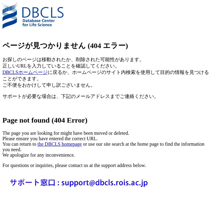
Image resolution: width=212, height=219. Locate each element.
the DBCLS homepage (60, 144)
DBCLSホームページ (25, 72)
